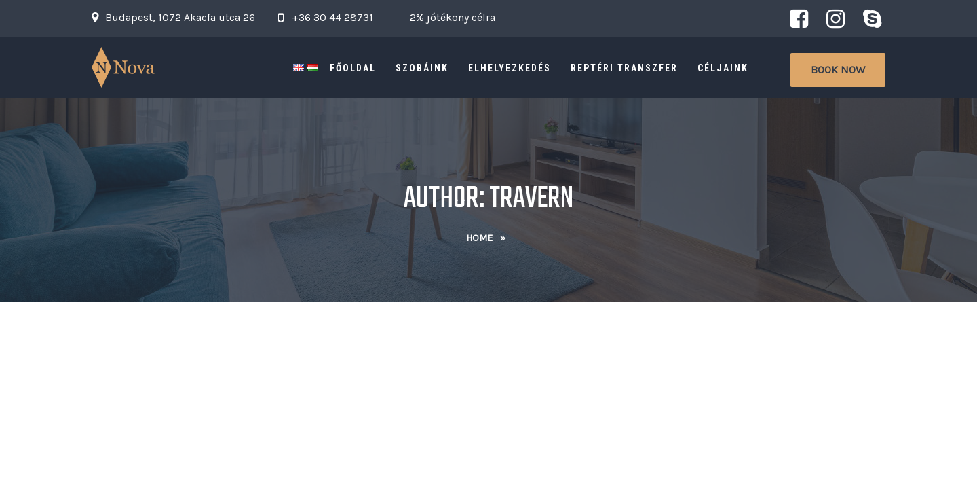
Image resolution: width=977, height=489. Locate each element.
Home (479, 238)
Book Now (838, 69)
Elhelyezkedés (509, 67)
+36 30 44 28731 (332, 17)
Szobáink (422, 67)
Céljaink (722, 67)
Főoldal (353, 67)
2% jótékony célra (452, 17)
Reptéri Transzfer (624, 67)
